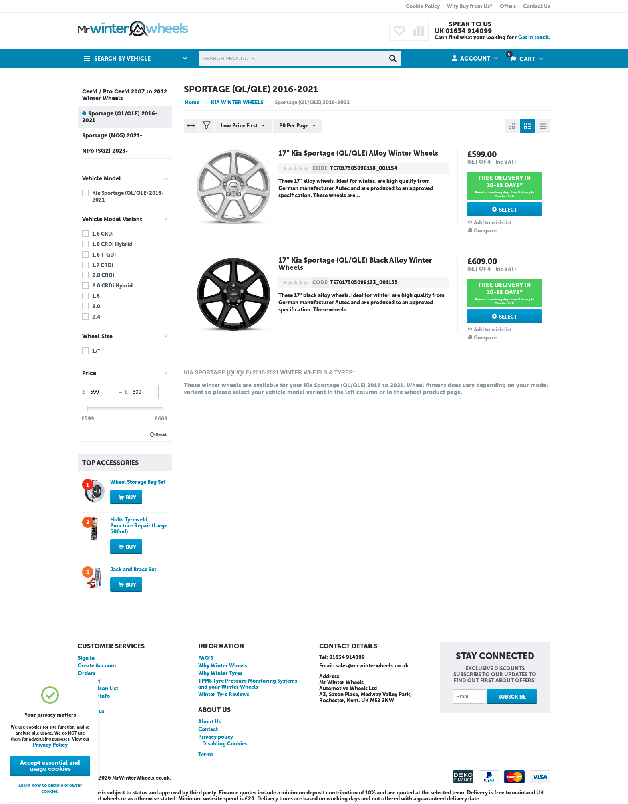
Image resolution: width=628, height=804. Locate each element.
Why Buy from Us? (470, 6)
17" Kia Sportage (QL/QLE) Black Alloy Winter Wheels (357, 264)
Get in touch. (534, 37)
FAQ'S (205, 658)
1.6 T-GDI (104, 255)
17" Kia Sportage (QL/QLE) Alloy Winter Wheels (360, 153)
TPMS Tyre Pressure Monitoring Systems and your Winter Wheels (247, 684)
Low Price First (243, 126)
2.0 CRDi (103, 275)
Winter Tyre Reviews (223, 694)
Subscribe (512, 697)
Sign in (86, 658)
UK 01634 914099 (463, 31)
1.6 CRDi (103, 234)
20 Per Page (296, 126)
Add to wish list (493, 223)
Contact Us (536, 6)
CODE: (320, 168)
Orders (86, 673)
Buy (131, 498)
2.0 (96, 306)
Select (508, 210)
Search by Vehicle (123, 58)
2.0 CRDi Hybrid (112, 286)
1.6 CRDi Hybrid (112, 244)
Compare (485, 231)
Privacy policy (215, 737)
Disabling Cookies (224, 744)
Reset (161, 434)
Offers (508, 6)
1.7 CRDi (102, 265)
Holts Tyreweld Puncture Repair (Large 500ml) (138, 526)
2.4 (96, 317)
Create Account (97, 666)
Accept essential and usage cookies (50, 765)
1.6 (96, 296)
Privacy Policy (50, 745)
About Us (209, 722)
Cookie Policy (423, 6)
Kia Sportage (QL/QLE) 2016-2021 (128, 196)
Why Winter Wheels (222, 666)
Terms (205, 754)
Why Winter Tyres (220, 673)
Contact (208, 729)
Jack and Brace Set (133, 569)
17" (96, 351)
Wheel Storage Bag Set (137, 482)
